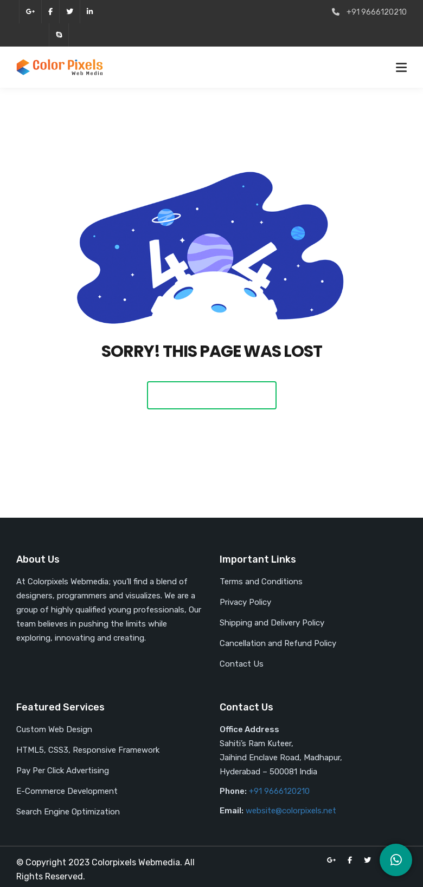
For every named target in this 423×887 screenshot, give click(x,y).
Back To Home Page (212, 395)
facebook (50, 11)
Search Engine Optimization (68, 812)
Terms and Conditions (261, 581)
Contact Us (242, 664)
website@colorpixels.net (291, 811)
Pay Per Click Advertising (62, 770)
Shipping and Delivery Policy (272, 623)
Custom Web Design (54, 729)
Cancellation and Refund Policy (278, 643)
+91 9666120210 (279, 791)
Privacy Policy (245, 602)
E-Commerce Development (67, 791)
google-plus (30, 11)
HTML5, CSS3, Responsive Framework (87, 750)
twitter (69, 11)
